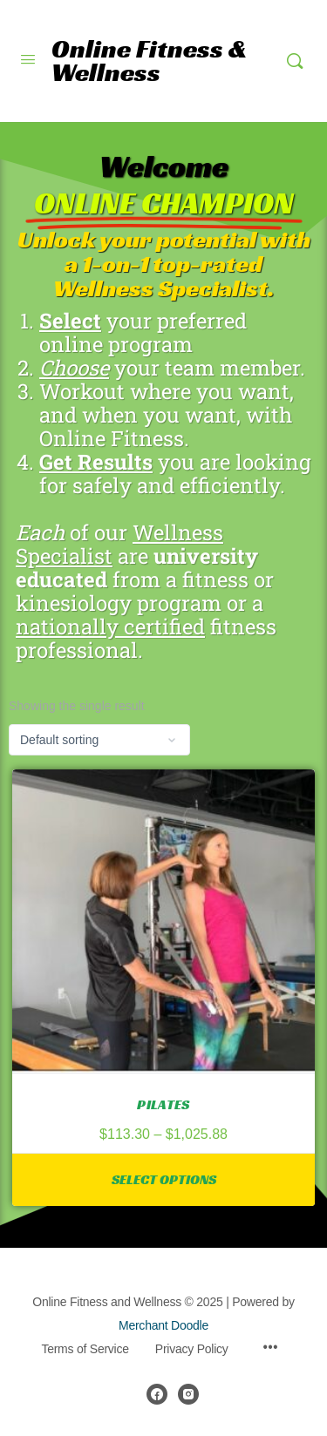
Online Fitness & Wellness (149, 61)
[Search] (294, 61)
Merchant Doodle (163, 1325)
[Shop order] (99, 739)
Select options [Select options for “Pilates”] (164, 1179)
